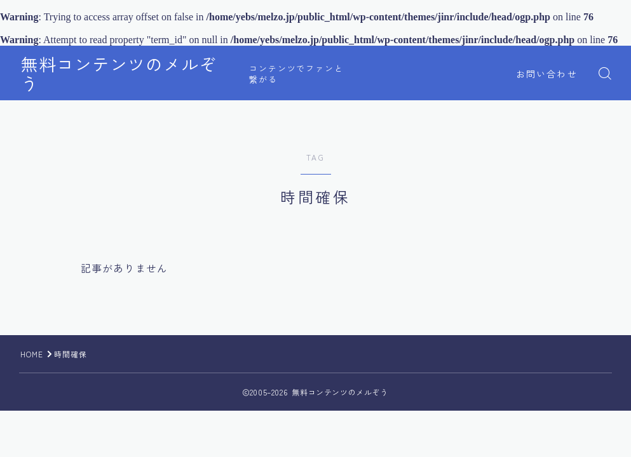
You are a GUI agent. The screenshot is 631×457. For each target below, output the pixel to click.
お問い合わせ (547, 73)
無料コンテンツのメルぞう (127, 73)
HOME (32, 353)
